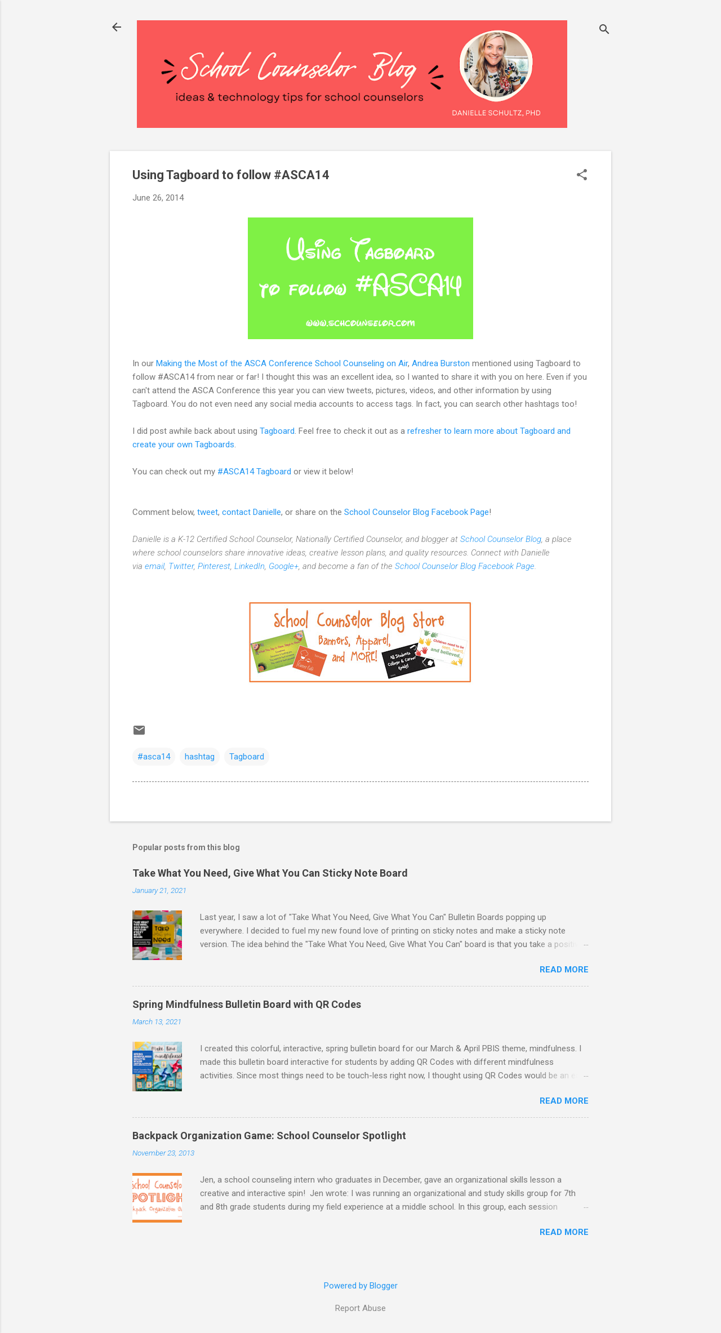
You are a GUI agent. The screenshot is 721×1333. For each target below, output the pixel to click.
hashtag (200, 757)
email (154, 566)
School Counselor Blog (500, 539)
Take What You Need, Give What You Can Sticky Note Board (270, 873)
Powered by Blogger (361, 1286)
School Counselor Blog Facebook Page (416, 512)
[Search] (604, 31)
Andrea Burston (441, 363)
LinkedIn (249, 566)
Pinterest (214, 566)
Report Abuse (360, 1308)
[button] (582, 176)
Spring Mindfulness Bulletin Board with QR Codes (246, 1004)
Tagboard (277, 431)
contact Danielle (251, 512)
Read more (564, 970)
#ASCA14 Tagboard (255, 471)
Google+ (284, 566)
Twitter (181, 566)
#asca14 (153, 757)
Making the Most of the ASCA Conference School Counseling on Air (282, 363)
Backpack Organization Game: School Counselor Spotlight (269, 1135)
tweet (207, 512)
